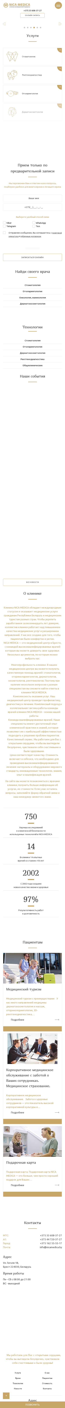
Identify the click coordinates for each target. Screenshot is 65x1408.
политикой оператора (20, 239)
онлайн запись (32, 17)
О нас (47, 1385)
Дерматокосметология (32, 308)
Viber (9, 225)
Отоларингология (31, 96)
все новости (32, 592)
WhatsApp (41, 225)
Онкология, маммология (32, 301)
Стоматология (29, 59)
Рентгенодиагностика (33, 78)
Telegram (11, 229)
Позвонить (32, 1404)
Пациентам (47, 1390)
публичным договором (44, 239)
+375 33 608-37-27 (32, 11)
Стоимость (47, 1396)
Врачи (18, 1390)
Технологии (18, 1396)
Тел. (38, 229)
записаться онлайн (32, 260)
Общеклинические (32, 373)
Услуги (17, 1385)
